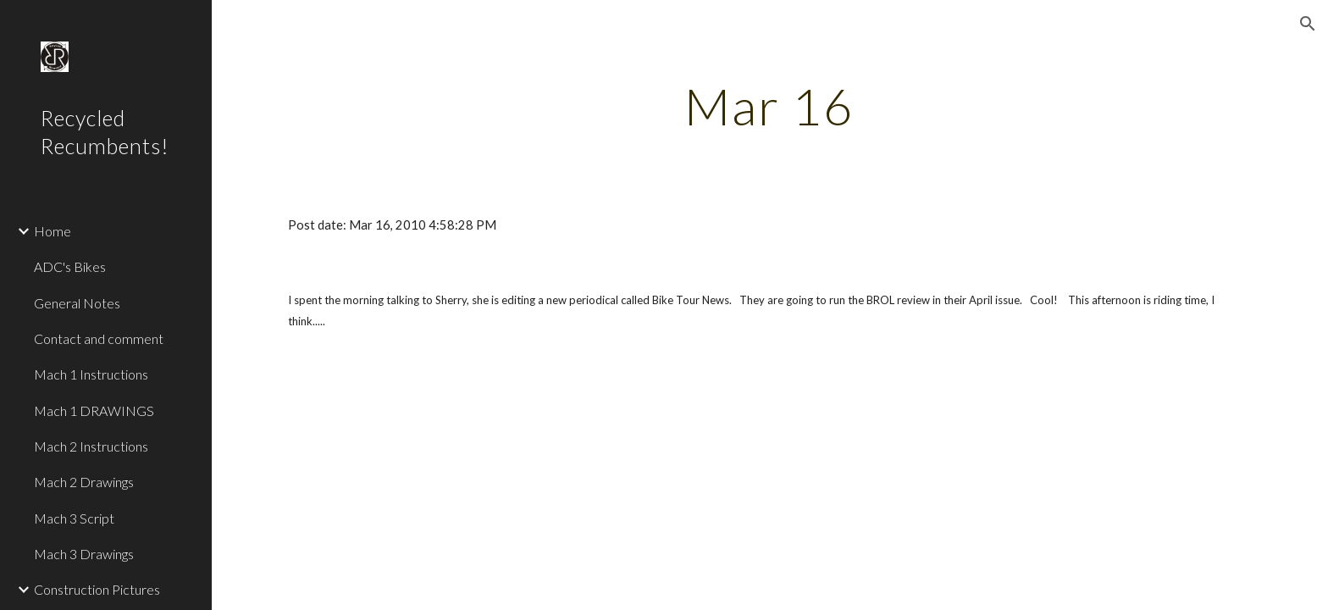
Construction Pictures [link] (97, 589)
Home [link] (52, 231)
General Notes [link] (77, 303)
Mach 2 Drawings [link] (84, 482)
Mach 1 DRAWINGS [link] (94, 410)
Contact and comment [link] (98, 338)
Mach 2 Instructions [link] (91, 446)
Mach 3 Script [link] (74, 518)
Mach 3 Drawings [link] (84, 554)
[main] (770, 106)
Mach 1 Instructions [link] (91, 374)
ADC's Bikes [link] (70, 266)
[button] (1307, 23)
